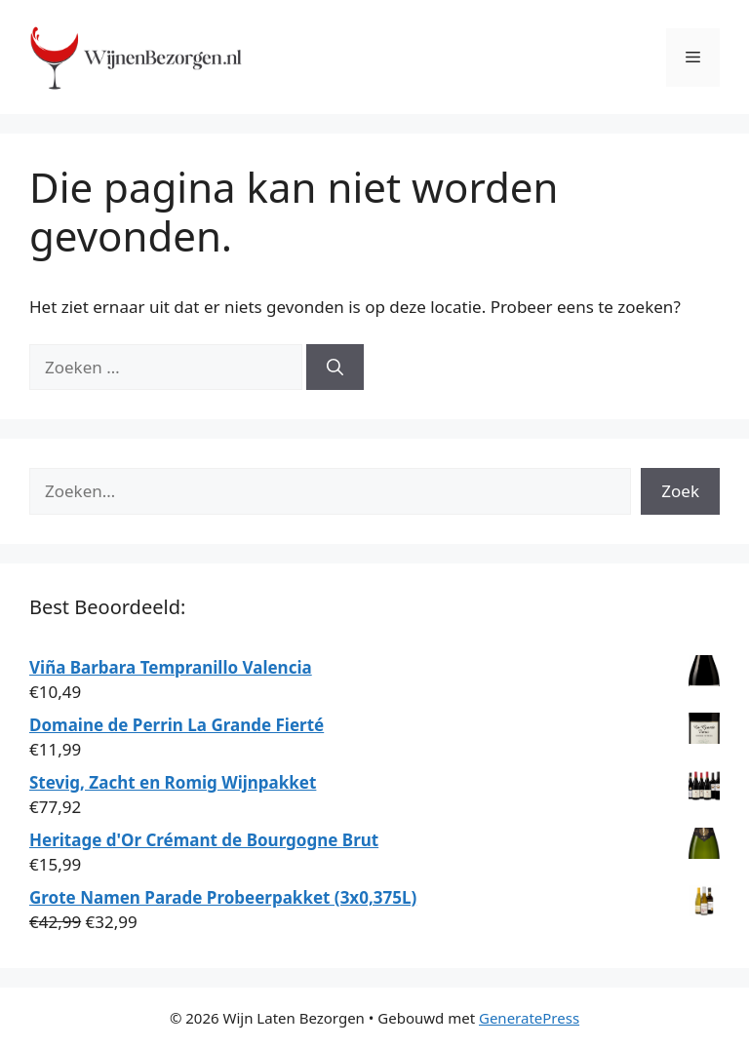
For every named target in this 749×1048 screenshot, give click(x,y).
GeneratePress (529, 1018)
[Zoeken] (335, 367)
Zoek (680, 491)
